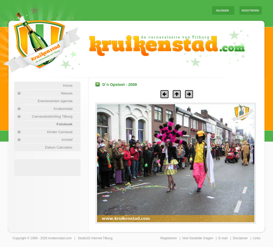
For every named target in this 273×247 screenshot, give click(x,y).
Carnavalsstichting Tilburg (52, 116)
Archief (67, 140)
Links (256, 238)
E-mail (222, 238)
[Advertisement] (141, 10)
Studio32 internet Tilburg (95, 238)
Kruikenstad (63, 109)
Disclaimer (240, 238)
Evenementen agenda (55, 101)
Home (68, 85)
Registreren (168, 238)
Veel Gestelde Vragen (197, 238)
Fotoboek (65, 124)
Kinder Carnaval (60, 132)
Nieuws (67, 93)
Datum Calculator (59, 147)
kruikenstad (56, 238)
